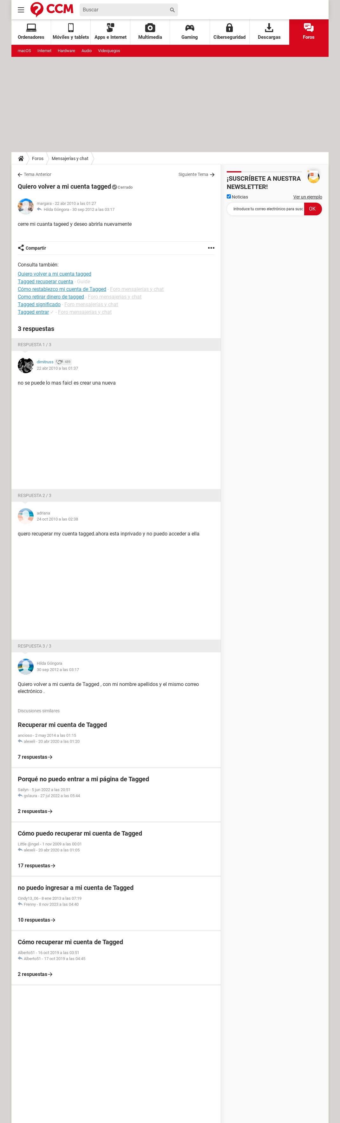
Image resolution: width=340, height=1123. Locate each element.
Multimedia (150, 31)
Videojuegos (109, 50)
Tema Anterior (37, 174)
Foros (309, 31)
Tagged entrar (33, 312)
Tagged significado (39, 304)
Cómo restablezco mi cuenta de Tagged (62, 289)
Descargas (269, 31)
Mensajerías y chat (70, 158)
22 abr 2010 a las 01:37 (57, 368)
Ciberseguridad (229, 31)
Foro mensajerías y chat (137, 289)
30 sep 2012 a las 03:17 (93, 209)
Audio (87, 50)
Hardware (66, 50)
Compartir (36, 248)
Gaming (189, 31)
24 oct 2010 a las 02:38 (57, 519)
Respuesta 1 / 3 (34, 344)
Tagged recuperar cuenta (45, 282)
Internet (44, 50)
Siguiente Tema (193, 174)
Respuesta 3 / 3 (34, 646)
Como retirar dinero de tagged (51, 297)
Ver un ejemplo (307, 196)
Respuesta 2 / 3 (34, 495)
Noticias (237, 196)
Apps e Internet (111, 31)
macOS (24, 50)
